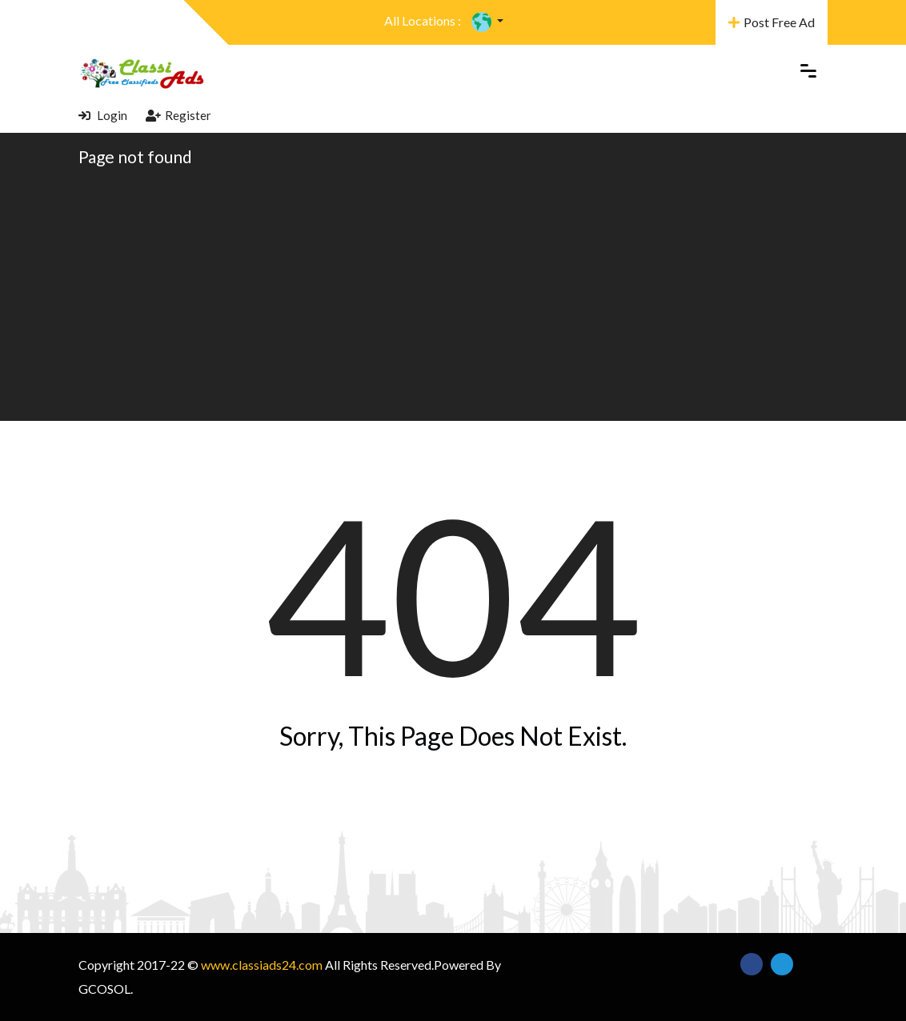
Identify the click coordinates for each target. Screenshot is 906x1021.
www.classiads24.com (262, 964)
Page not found (135, 156)
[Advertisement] (453, 293)
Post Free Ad (771, 22)
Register (178, 115)
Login (102, 115)
